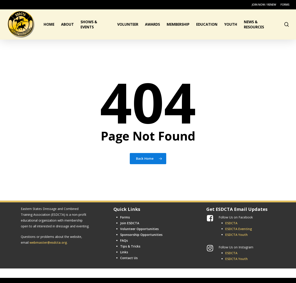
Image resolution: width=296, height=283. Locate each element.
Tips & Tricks (130, 246)
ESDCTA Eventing (238, 229)
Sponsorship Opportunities (141, 235)
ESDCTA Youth (236, 235)
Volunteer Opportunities (139, 229)
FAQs (124, 240)
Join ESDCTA (129, 223)
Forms (125, 217)
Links (124, 252)
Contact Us (129, 258)
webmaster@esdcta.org (48, 242)
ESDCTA (231, 223)
